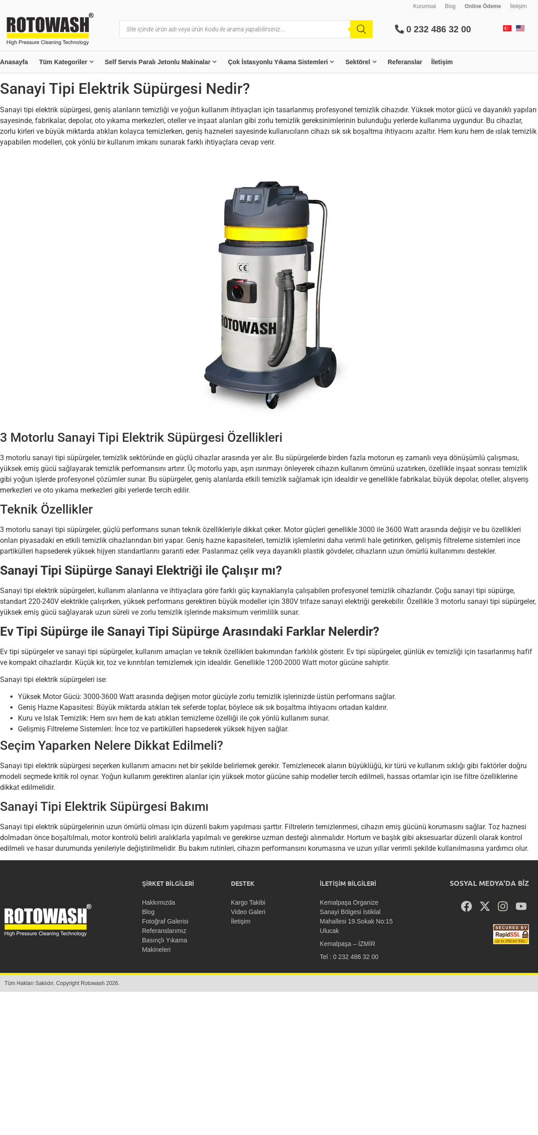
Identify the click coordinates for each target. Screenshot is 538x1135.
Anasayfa (14, 62)
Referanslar (405, 62)
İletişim (518, 6)
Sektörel (360, 62)
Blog (450, 6)
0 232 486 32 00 (433, 29)
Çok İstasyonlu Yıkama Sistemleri (281, 62)
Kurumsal (424, 6)
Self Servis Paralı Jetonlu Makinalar (161, 62)
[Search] (361, 29)
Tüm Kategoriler (66, 62)
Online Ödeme (482, 6)
